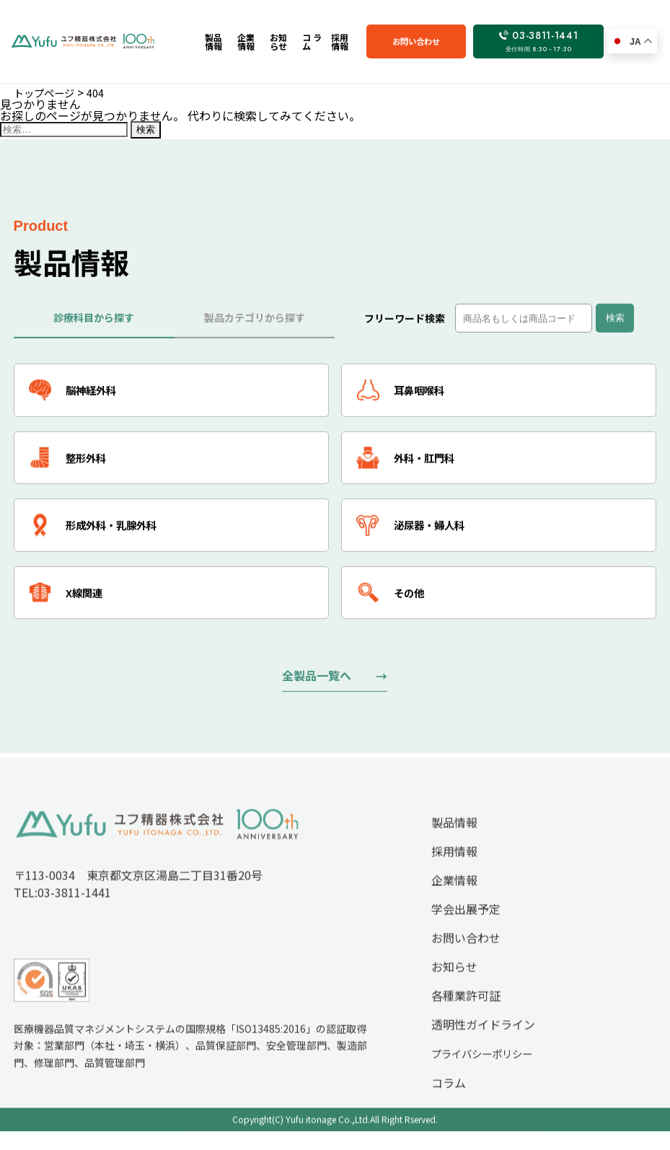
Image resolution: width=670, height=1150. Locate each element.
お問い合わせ (451, 41)
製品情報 (454, 842)
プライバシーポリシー (481, 1073)
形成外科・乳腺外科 (100, 534)
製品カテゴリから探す (254, 320)
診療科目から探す (93, 320)
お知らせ (454, 986)
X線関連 (69, 604)
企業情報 (454, 899)
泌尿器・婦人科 (416, 534)
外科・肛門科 (410, 464)
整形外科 (72, 464)
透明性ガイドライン (483, 1044)
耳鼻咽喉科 (405, 394)
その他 (393, 604)
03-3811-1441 (550, 41)
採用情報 (454, 870)
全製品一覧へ (316, 688)
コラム (448, 1102)
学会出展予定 (466, 928)
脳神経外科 (77, 394)
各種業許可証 (466, 1015)
